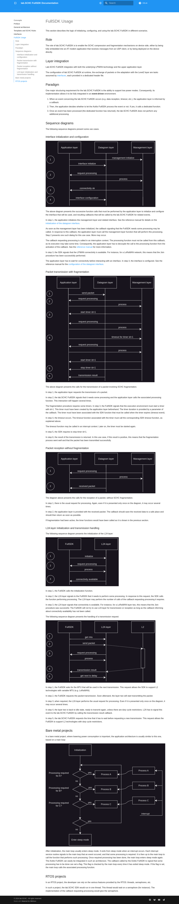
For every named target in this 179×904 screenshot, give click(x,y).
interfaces (61, 75)
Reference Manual (78, 9)
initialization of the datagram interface (62, 223)
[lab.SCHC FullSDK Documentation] (15, 3)
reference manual (85, 247)
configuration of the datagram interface (85, 264)
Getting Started (51, 9)
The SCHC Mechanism (33, 9)
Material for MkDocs (29, 901)
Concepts (64, 9)
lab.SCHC (23, 898)
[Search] (118, 3)
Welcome (17, 9)
